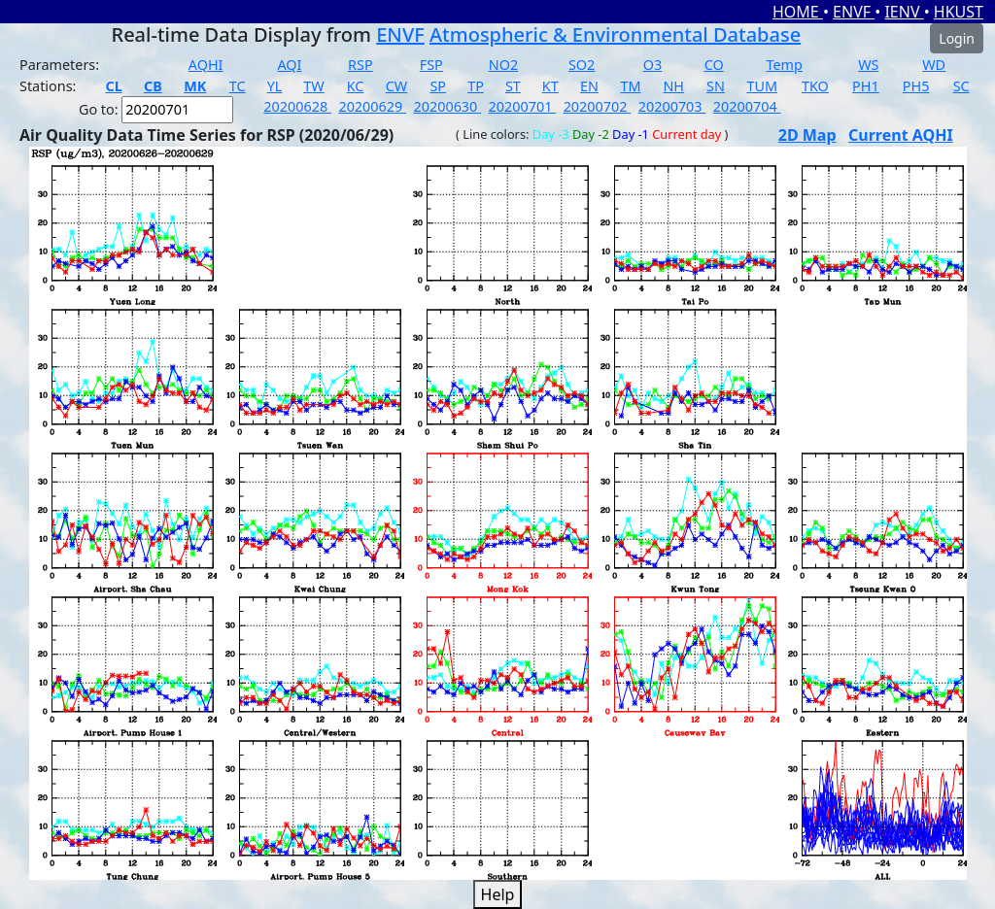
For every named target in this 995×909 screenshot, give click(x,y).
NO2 (503, 64)
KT (550, 86)
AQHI (206, 64)
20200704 (747, 106)
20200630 (447, 106)
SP (437, 86)
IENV (903, 11)
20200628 (297, 106)
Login (957, 38)
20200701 (523, 106)
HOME (797, 11)
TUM (761, 86)
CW (396, 86)
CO (714, 64)
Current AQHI (900, 135)
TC (237, 86)
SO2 (581, 64)
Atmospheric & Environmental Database (615, 34)
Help (498, 894)
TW (313, 86)
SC (961, 86)
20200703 (672, 106)
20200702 (598, 106)
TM (630, 86)
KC (355, 86)
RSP (360, 64)
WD (933, 64)
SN (715, 86)
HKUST (958, 11)
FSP (431, 64)
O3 (652, 64)
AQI (289, 64)
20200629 (372, 106)
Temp (785, 64)
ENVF (854, 11)
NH (673, 86)
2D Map (807, 135)
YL (275, 86)
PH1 (865, 86)
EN (589, 86)
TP (475, 86)
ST (513, 86)
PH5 (916, 86)
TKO (815, 86)
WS (868, 64)
